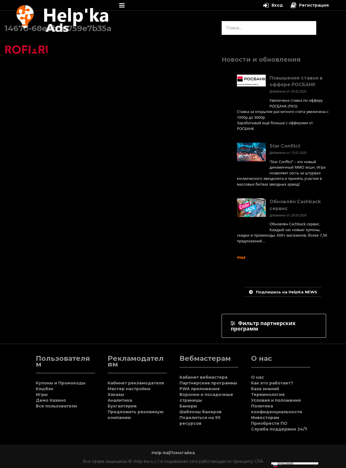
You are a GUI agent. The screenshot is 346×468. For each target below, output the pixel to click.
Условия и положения (276, 400)
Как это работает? (272, 383)
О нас (257, 377)
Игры (42, 394)
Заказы (116, 394)
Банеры (188, 406)
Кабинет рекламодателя (136, 383)
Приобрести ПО (269, 423)
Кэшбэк (44, 388)
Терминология (268, 394)
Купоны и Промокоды (60, 383)
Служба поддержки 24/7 (279, 429)
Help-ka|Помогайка (173, 452)
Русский (283, 463)
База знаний (265, 388)
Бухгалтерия (122, 406)
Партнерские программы (208, 383)
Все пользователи (56, 406)
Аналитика (120, 400)
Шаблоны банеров (200, 411)
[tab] (274, 325)
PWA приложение (199, 388)
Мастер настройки (129, 388)
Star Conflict (285, 146)
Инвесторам (265, 417)
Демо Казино (51, 400)
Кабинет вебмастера (203, 377)
